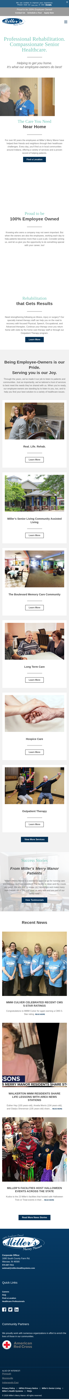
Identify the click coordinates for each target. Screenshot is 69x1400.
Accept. (51, 5)
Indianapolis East (10, 1383)
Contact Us (20, 13)
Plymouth (6, 1375)
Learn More (34, 340)
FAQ (4, 1296)
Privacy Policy (34, 5)
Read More (40, 1015)
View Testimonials (34, 901)
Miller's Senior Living (51, 1389)
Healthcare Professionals (13, 1302)
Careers (5, 1293)
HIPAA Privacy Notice (28, 1389)
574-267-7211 (8, 1266)
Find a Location (34, 160)
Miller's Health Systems (12, 1392)
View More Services (34, 840)
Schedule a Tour (34, 13)
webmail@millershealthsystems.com (18, 1269)
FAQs (29, 1392)
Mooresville (7, 1379)
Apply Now (49, 13)
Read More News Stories (34, 1218)
